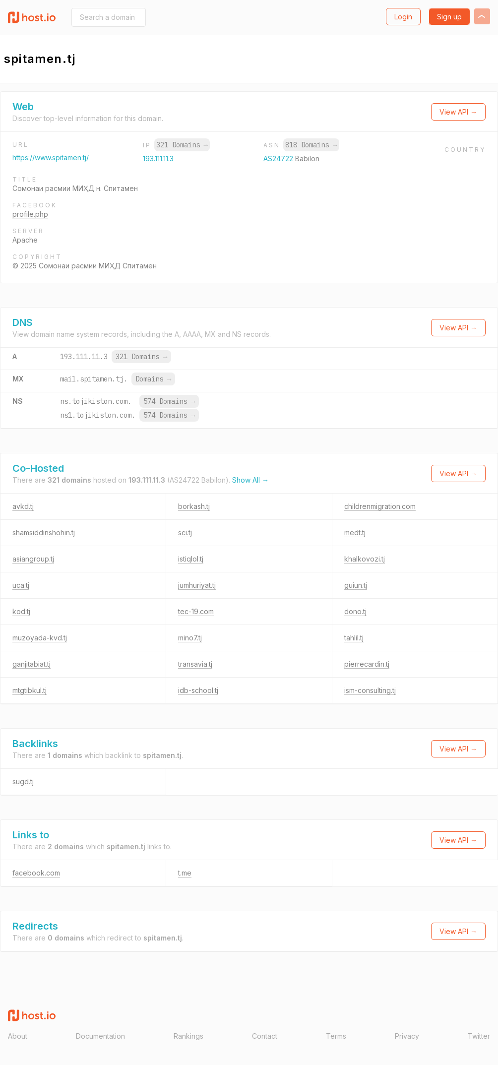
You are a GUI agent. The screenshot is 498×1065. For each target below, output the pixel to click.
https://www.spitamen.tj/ (50, 157)
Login (403, 16)
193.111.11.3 (158, 158)
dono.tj (355, 611)
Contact (264, 1036)
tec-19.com (196, 611)
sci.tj (185, 532)
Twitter (479, 1036)
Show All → (250, 480)
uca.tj (20, 585)
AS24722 (279, 158)
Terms (336, 1036)
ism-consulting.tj (370, 690)
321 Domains (182, 144)
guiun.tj (355, 585)
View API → (458, 112)
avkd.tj (23, 506)
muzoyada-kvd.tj (39, 637)
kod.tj (21, 611)
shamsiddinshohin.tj (43, 532)
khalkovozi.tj (364, 559)
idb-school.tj (198, 690)
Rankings (188, 1036)
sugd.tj (23, 781)
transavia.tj (195, 664)
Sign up (449, 16)
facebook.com (36, 873)
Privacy (407, 1036)
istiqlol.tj (190, 559)
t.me (184, 873)
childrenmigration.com (380, 506)
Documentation (100, 1036)
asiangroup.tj (33, 559)
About (17, 1036)
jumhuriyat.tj (197, 585)
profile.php (30, 214)
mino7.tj (190, 637)
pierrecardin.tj (366, 664)
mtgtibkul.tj (29, 690)
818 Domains (311, 144)
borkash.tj (194, 506)
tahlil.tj (354, 637)
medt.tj (355, 532)
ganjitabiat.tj (31, 664)
